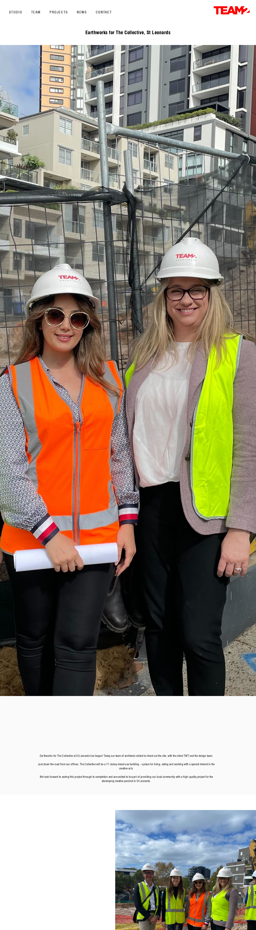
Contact (104, 12)
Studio (15, 12)
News (82, 12)
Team (36, 12)
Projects (59, 12)
